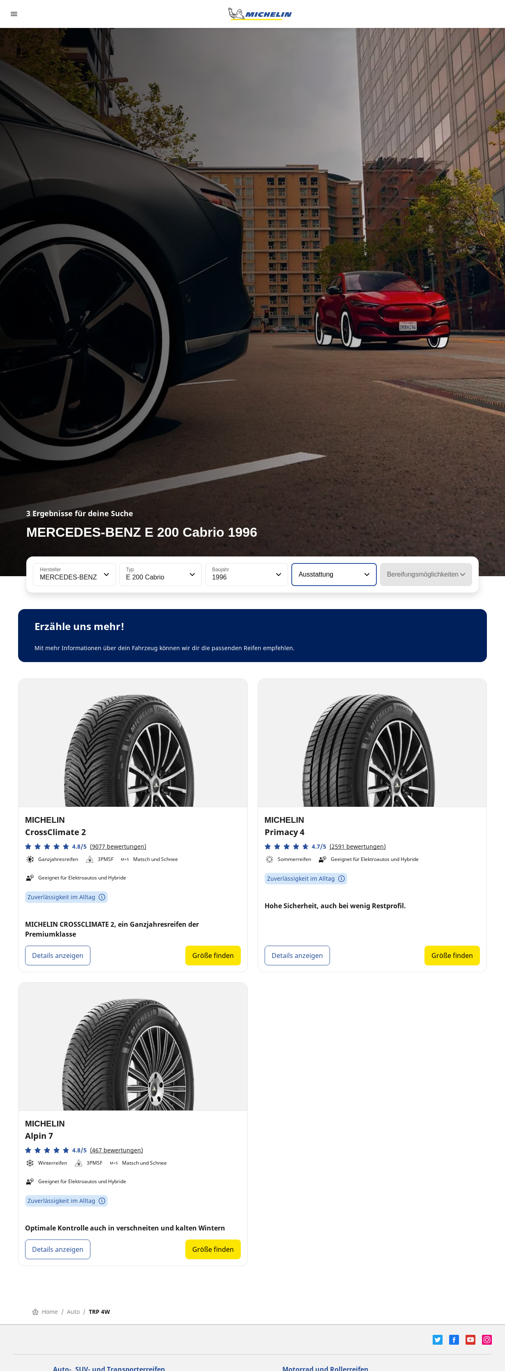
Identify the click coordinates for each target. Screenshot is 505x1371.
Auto (73, 1312)
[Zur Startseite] (260, 14)
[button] (105, 574)
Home (45, 1312)
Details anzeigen (57, 955)
